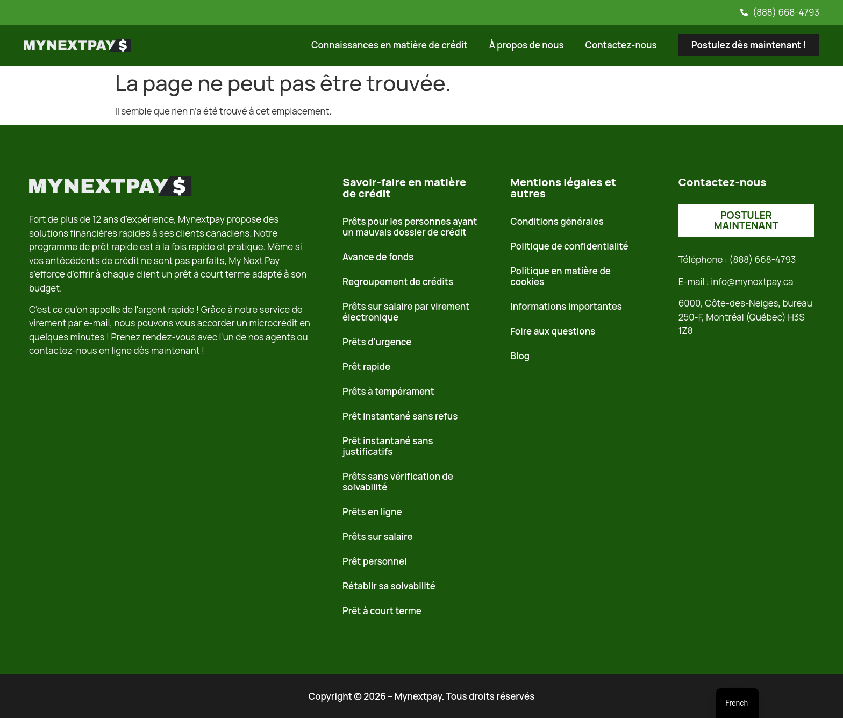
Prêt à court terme (382, 611)
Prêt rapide (366, 366)
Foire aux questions (552, 331)
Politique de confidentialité (569, 246)
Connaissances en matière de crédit (389, 45)
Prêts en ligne (372, 512)
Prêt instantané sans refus (400, 416)
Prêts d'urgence (376, 342)
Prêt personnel (374, 561)
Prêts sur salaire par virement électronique (405, 311)
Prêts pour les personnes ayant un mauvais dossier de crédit (409, 226)
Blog (520, 356)
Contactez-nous (621, 45)
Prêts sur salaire (377, 536)
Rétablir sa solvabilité (388, 586)
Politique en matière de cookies (560, 276)
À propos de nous (526, 45)
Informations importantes (566, 306)
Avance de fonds (377, 257)
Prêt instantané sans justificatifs (387, 446)
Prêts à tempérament (388, 391)
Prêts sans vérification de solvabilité (397, 481)
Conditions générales (557, 221)
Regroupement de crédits (397, 281)
